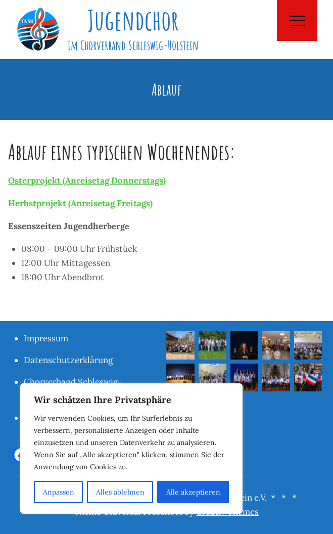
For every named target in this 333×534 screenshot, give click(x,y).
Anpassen (58, 492)
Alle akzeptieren (193, 492)
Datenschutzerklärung (68, 360)
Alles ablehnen (120, 492)
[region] (131, 448)
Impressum (46, 338)
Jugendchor (133, 20)
